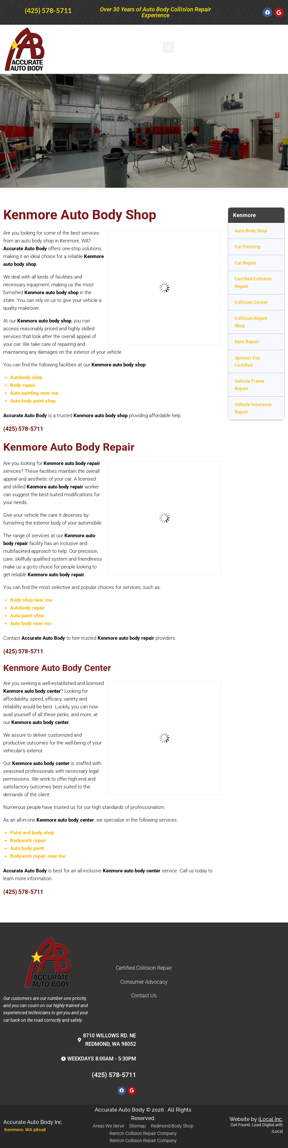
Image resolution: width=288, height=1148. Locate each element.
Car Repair (245, 263)
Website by (256, 1119)
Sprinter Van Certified (247, 361)
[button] (168, 47)
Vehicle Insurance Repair (253, 408)
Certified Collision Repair (253, 282)
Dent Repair (247, 341)
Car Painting (247, 246)
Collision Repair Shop (251, 322)
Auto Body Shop (251, 230)
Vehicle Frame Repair (250, 384)
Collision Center (251, 302)
